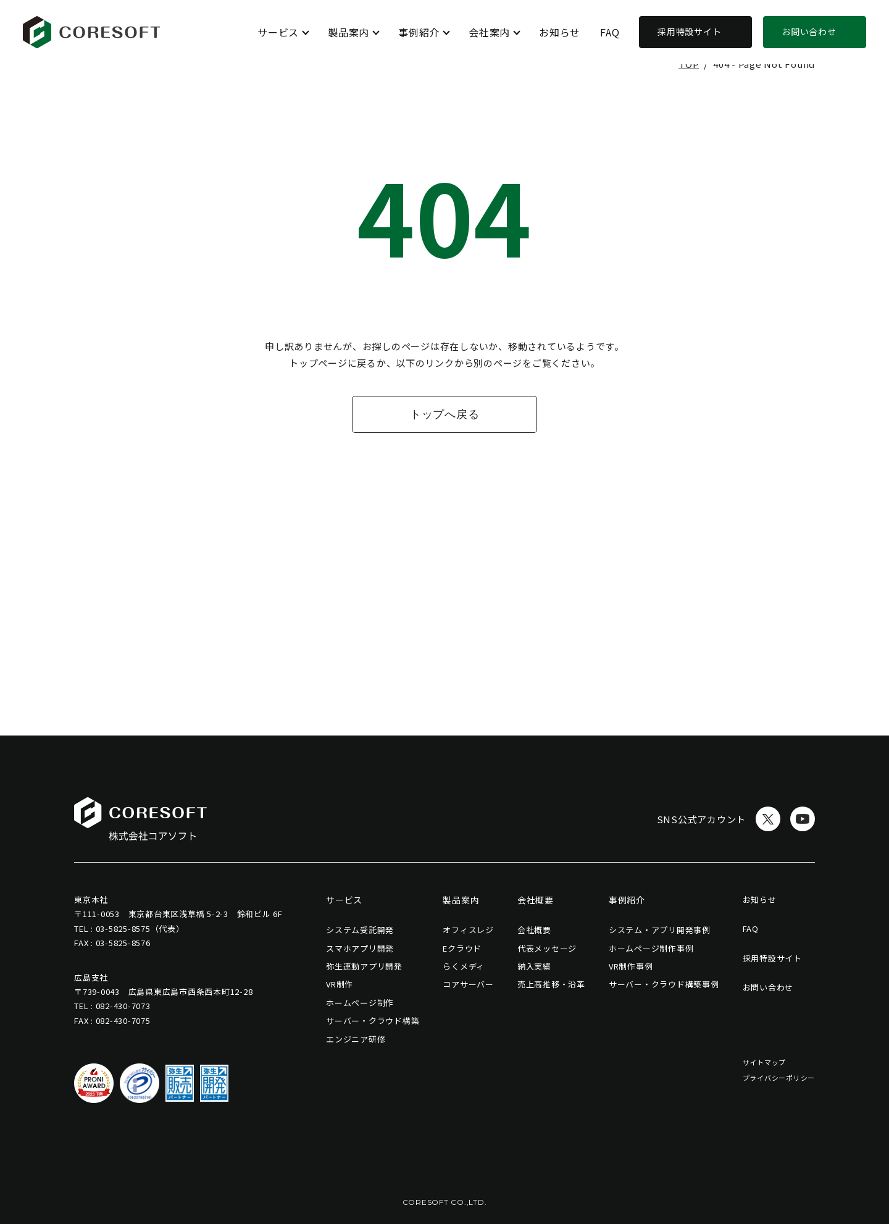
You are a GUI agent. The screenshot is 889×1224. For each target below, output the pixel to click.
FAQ (609, 32)
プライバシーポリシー (779, 1078)
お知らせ (559, 32)
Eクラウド (462, 948)
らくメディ (464, 966)
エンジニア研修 (355, 1039)
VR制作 (339, 984)
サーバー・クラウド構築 (372, 1020)
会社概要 (534, 930)
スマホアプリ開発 (360, 948)
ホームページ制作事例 (651, 948)
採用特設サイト (689, 31)
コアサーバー (468, 984)
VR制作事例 (631, 966)
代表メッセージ (547, 948)
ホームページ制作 (360, 1002)
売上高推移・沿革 (551, 984)
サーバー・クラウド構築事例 (664, 984)
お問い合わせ (809, 31)
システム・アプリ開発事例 (660, 930)
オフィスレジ (468, 930)
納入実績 (534, 966)
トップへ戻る (445, 414)
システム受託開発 (360, 930)
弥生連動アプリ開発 (364, 966)
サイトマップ (765, 1062)
